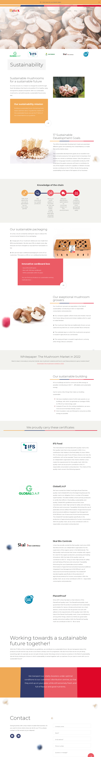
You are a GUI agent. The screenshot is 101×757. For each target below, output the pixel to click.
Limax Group (41, 11)
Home (32, 11)
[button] (91, 11)
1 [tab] (49, 691)
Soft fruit (60, 11)
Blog (75, 11)
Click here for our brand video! (51, 2)
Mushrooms (52, 11)
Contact (82, 11)
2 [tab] (51, 691)
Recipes (68, 11)
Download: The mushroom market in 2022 (50, 363)
